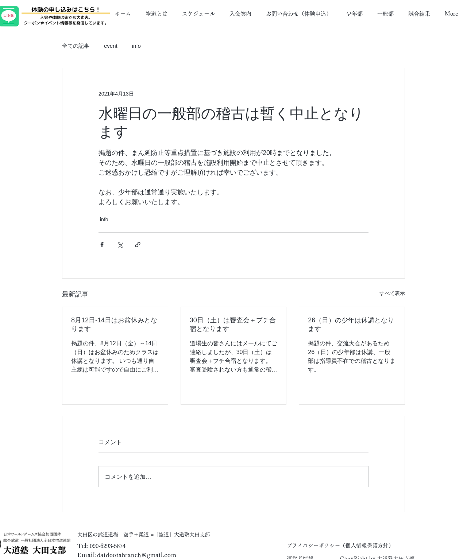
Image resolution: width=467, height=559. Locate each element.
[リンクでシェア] (137, 244)
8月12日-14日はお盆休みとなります (114, 325)
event (110, 46)
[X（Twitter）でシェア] (119, 244)
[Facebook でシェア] (102, 244)
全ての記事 (75, 46)
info (136, 46)
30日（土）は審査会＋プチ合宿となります (233, 325)
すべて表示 (392, 293)
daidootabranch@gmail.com (137, 555)
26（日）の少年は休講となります (351, 325)
